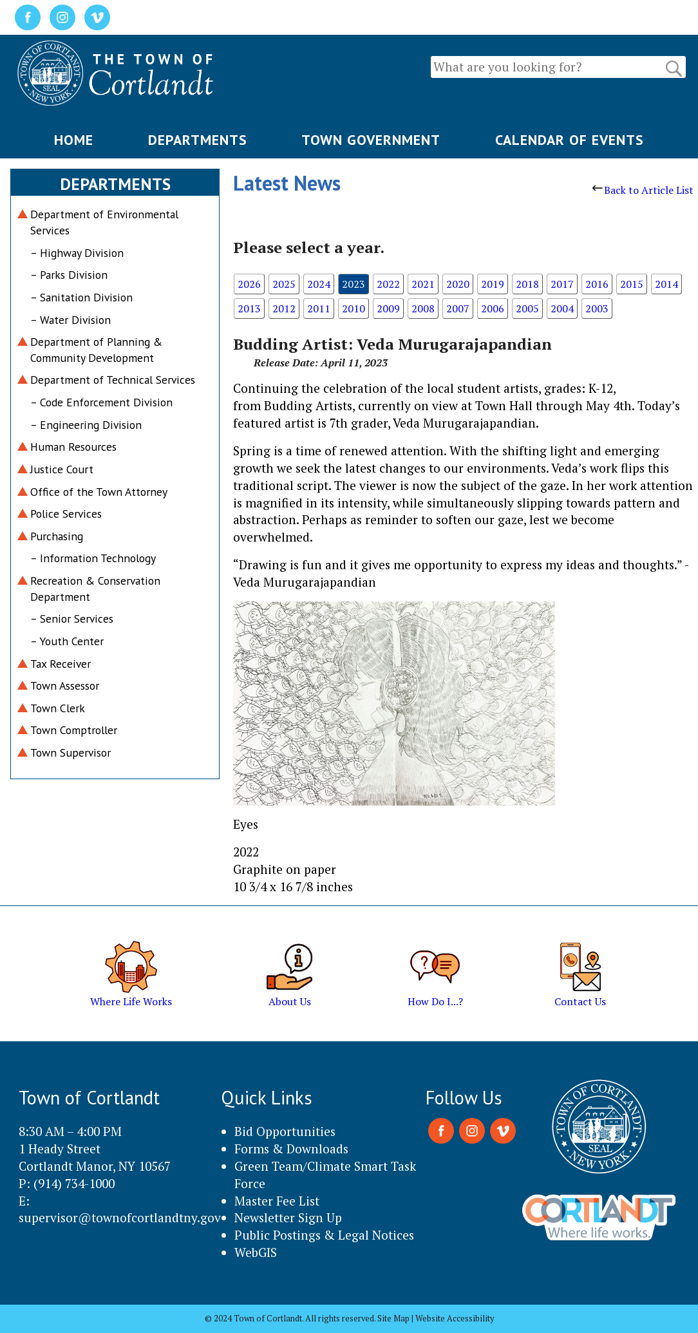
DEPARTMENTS (197, 140)
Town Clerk (57, 708)
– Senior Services (71, 618)
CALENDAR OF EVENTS (569, 140)
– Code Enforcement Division (101, 402)
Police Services (66, 513)
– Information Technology (93, 558)
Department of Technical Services (112, 379)
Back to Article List (642, 190)
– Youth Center (67, 641)
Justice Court (61, 469)
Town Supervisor (70, 752)
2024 (318, 284)
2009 (388, 308)
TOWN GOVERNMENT (370, 140)
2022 (388, 284)
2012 (284, 308)
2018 (527, 284)
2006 (492, 308)
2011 (318, 308)
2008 (423, 308)
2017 (562, 284)
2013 (249, 308)
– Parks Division (69, 274)
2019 (492, 284)
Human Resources (73, 446)
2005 (527, 308)
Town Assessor (64, 685)
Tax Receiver (60, 663)
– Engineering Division (86, 424)
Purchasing (56, 536)
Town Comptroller (73, 730)
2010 (353, 308)
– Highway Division (77, 252)
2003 (596, 308)
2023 (353, 284)
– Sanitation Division (81, 297)
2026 (249, 284)
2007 (457, 308)
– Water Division (70, 319)
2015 (631, 284)
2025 (284, 284)
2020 (457, 284)
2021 (423, 284)
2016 (596, 284)
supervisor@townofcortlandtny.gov (120, 1217)
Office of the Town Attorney (98, 491)
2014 (666, 284)
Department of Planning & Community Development (96, 349)
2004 (562, 308)
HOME (73, 140)
